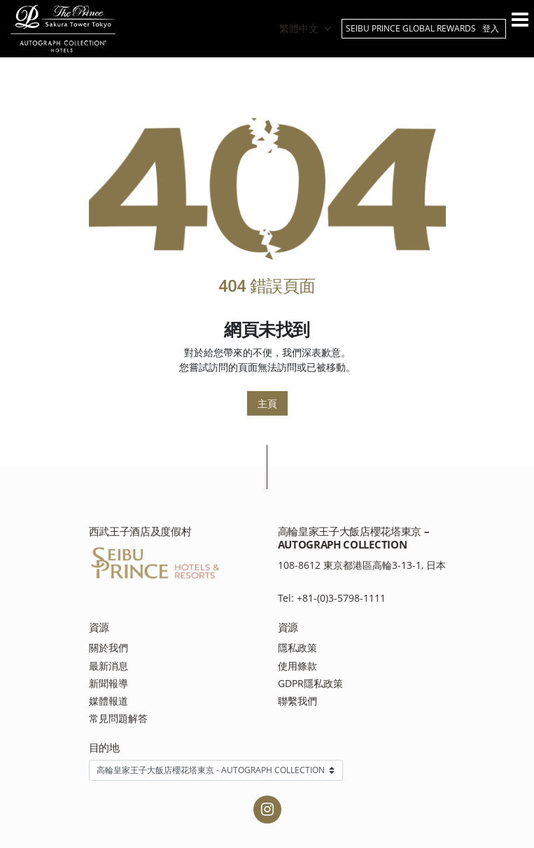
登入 (490, 28)
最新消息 (108, 665)
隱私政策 (297, 647)
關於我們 (108, 647)
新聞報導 (108, 683)
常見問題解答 (118, 718)
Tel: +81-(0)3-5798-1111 (332, 598)
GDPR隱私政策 (310, 683)
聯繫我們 (297, 700)
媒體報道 (108, 700)
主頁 (267, 403)
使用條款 (297, 665)
